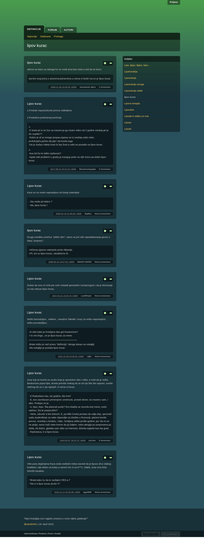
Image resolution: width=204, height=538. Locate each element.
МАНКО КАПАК (84, 262)
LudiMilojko (86, 296)
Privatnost (42, 533)
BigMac (88, 214)
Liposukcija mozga (134, 84)
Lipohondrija (130, 71)
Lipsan (127, 122)
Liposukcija (130, 78)
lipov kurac (34, 62)
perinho (92, 440)
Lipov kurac (34, 103)
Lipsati (127, 128)
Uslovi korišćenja (30, 533)
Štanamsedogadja (87, 169)
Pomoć (50, 533)
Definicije (34, 29)
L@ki (89, 356)
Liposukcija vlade (133, 90)
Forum (52, 30)
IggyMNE (87, 492)
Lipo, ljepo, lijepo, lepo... (137, 65)
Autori (68, 30)
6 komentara (104, 440)
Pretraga (58, 36)
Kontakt (58, 533)
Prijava (174, 2)
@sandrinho (30, 524)
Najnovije (32, 36)
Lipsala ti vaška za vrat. (136, 116)
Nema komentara (102, 214)
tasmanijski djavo (88, 87)
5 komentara (104, 169)
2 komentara (104, 87)
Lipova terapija (132, 103)
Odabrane (45, 36)
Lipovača (129, 109)
